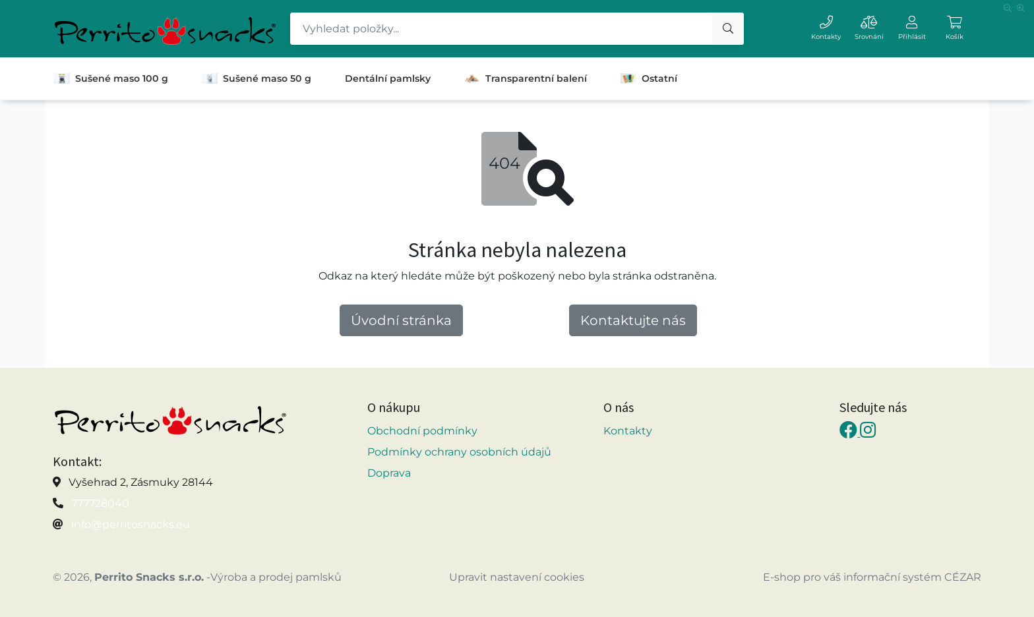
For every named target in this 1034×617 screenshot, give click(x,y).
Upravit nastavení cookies (516, 577)
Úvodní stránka (401, 320)
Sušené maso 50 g (256, 78)
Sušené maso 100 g (111, 78)
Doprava (389, 473)
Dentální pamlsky (388, 78)
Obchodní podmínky (422, 431)
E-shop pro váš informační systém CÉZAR (872, 577)
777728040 (100, 503)
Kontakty (627, 431)
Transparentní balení (525, 78)
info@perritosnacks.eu (130, 524)
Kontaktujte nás (633, 320)
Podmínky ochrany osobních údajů (459, 452)
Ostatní (649, 78)
